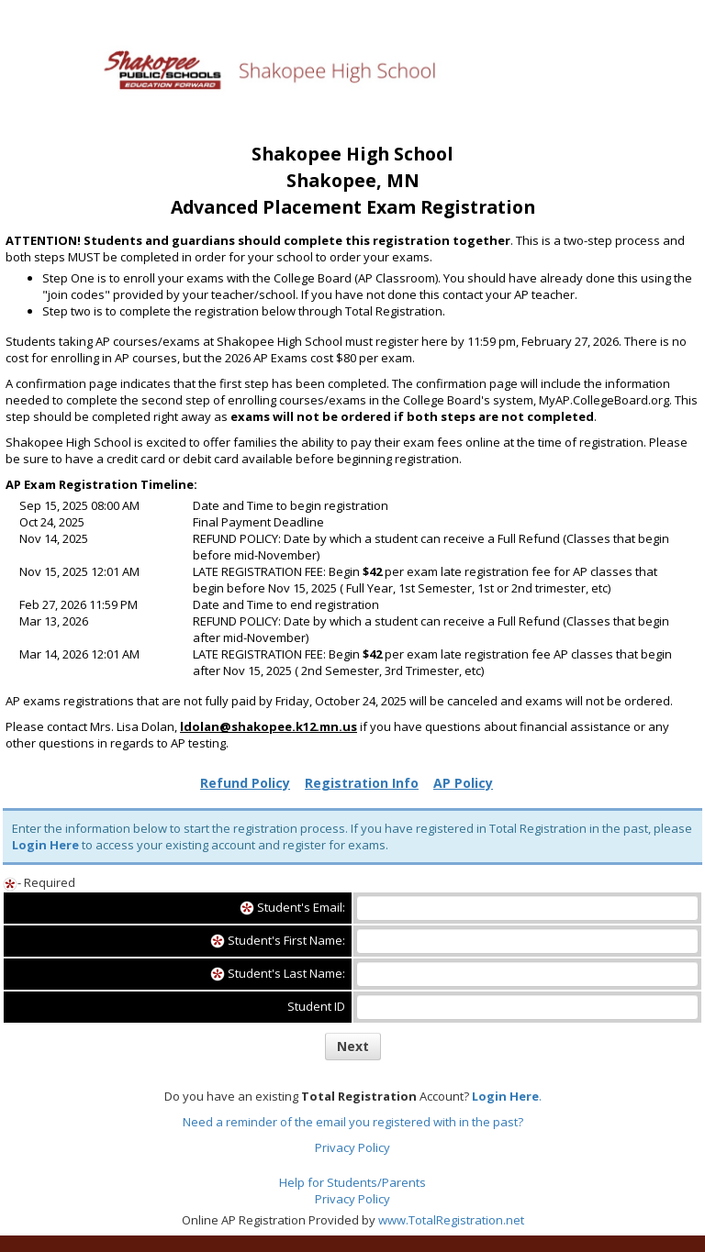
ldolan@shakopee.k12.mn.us (268, 726)
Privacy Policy (352, 1147)
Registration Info (362, 783)
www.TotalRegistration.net (451, 1220)
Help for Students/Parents (352, 1182)
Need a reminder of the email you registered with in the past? (353, 1122)
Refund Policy (245, 783)
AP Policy (463, 783)
